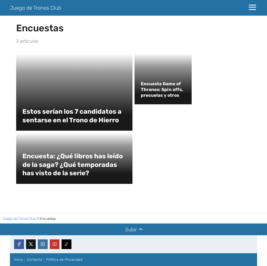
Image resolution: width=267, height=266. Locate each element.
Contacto (34, 259)
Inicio (18, 259)
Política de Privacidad (64, 259)
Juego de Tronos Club (35, 8)
